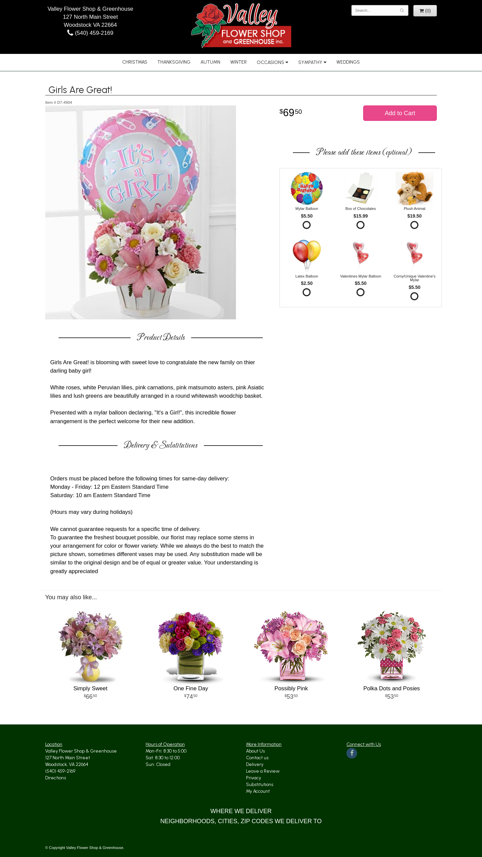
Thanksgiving (173, 62)
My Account (258, 791)
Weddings (348, 62)
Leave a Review (262, 771)
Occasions (270, 62)
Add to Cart (400, 113)
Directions (55, 778)
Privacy (253, 778)
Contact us (257, 758)
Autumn (210, 62)
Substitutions (259, 784)
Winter (238, 62)
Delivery (254, 764)
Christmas (134, 62)
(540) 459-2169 (90, 33)
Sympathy (310, 62)
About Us (255, 751)
